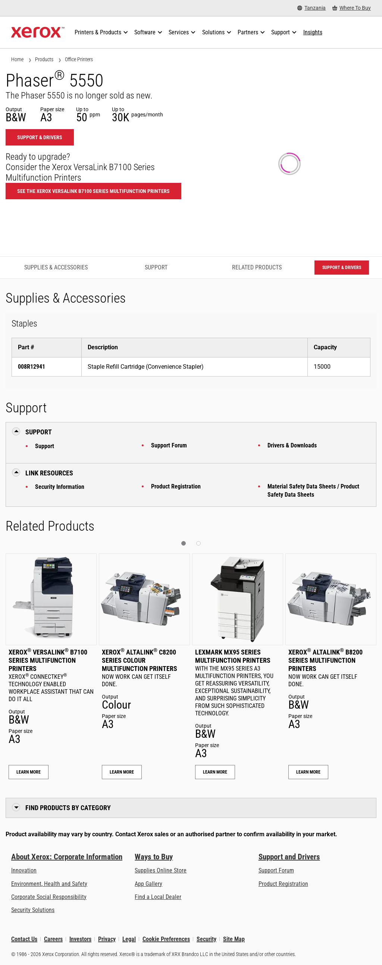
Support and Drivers (289, 856)
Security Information (59, 486)
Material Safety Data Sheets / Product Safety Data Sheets (313, 490)
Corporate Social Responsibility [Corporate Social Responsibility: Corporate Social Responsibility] (49, 896)
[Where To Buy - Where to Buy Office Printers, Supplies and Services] (351, 8)
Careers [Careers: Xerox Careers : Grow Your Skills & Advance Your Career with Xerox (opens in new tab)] (53, 939)
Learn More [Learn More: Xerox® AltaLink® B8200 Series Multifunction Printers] (308, 772)
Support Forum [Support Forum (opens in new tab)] (276, 870)
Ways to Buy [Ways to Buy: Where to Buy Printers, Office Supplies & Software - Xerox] (154, 856)
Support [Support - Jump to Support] (156, 267)
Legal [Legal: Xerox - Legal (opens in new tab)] (129, 939)
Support (44, 446)
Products (44, 59)
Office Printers (79, 59)
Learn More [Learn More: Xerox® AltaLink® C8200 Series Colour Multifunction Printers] (122, 772)
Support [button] (38, 432)
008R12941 (31, 366)
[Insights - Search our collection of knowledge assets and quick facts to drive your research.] (313, 32)
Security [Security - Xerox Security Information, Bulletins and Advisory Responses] (206, 939)
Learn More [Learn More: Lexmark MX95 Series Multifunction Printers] (215, 772)
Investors (80, 939)
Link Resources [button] (49, 473)
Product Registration (176, 486)
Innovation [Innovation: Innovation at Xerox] (24, 870)
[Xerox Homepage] (38, 32)
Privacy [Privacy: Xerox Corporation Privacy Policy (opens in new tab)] (107, 939)
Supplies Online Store (161, 870)
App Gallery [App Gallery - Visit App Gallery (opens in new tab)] (148, 883)
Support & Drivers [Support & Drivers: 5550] (39, 137)
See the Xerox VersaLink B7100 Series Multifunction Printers (93, 191)
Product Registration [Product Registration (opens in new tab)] (283, 883)
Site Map (234, 939)
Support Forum (169, 445)
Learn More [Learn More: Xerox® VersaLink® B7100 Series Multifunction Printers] (28, 772)
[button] (183, 543)
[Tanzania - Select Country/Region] (311, 8)
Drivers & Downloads (292, 445)
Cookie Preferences (166, 939)
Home (17, 59)
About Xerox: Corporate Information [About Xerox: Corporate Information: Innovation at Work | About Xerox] (66, 856)
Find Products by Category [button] (68, 808)
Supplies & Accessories (56, 267)
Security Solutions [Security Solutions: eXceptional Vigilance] (32, 910)
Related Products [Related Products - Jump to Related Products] (257, 267)
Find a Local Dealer (158, 896)
